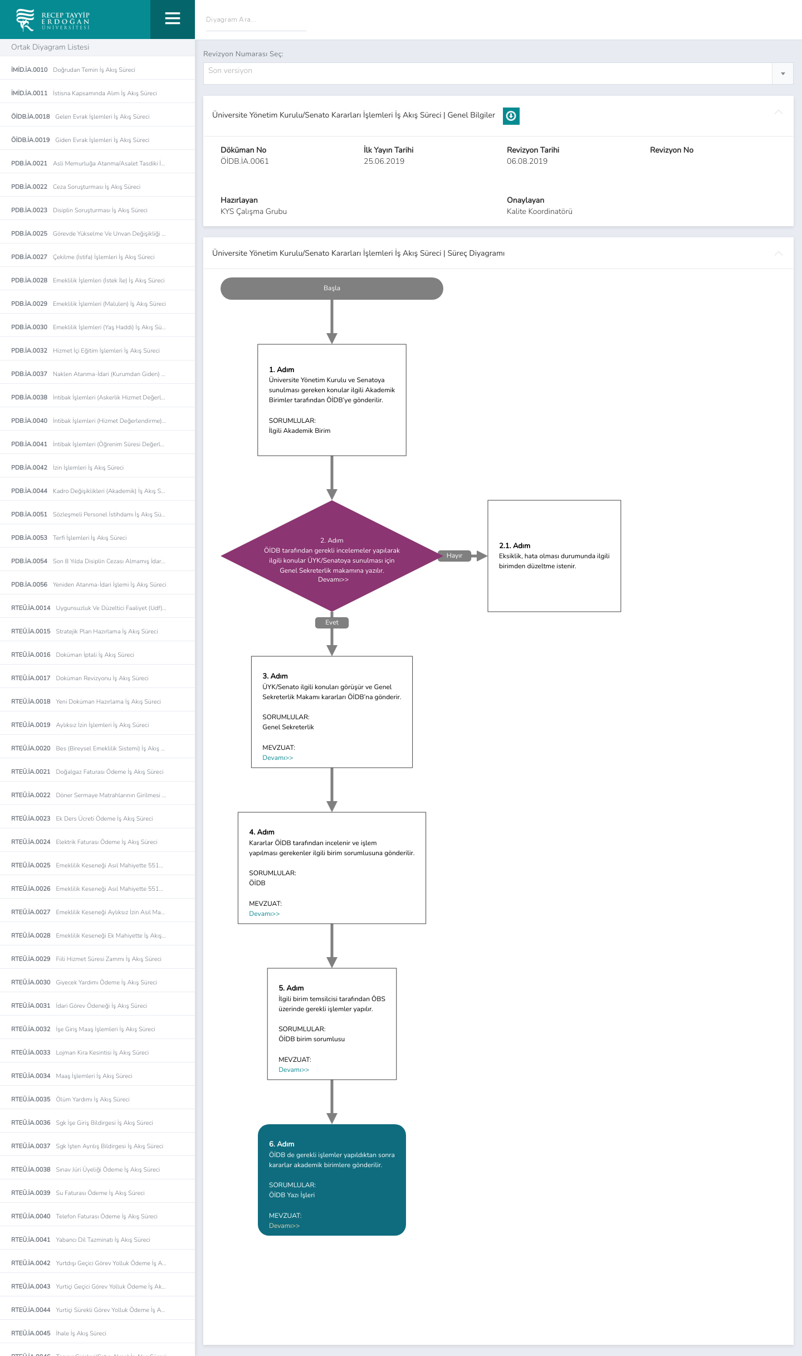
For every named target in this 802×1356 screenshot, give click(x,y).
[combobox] (498, 73)
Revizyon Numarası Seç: (243, 54)
